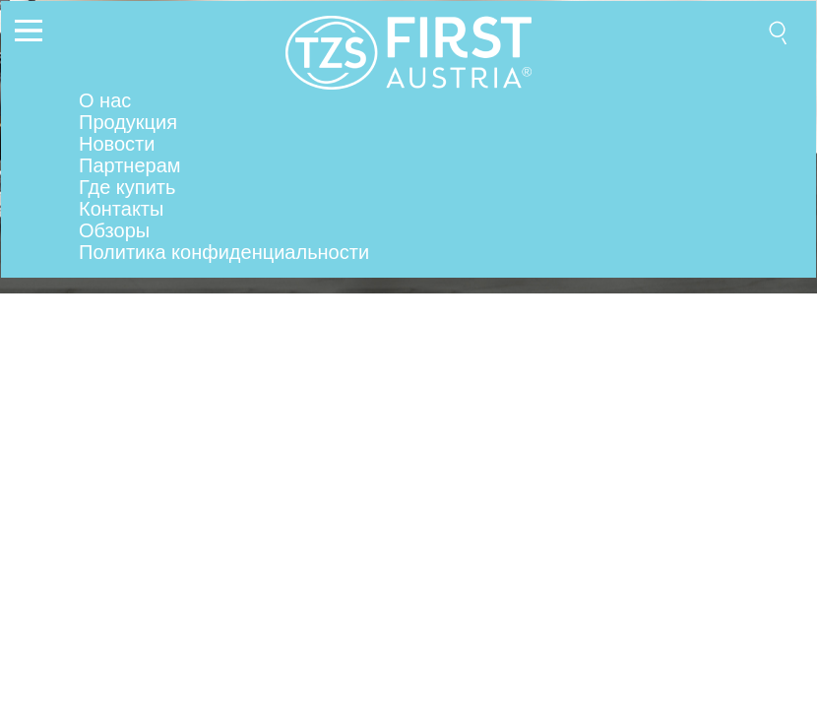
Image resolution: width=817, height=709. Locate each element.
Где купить (127, 187)
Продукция (128, 122)
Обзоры (114, 230)
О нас (105, 100)
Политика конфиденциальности (224, 252)
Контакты (121, 209)
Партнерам (130, 165)
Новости (117, 144)
